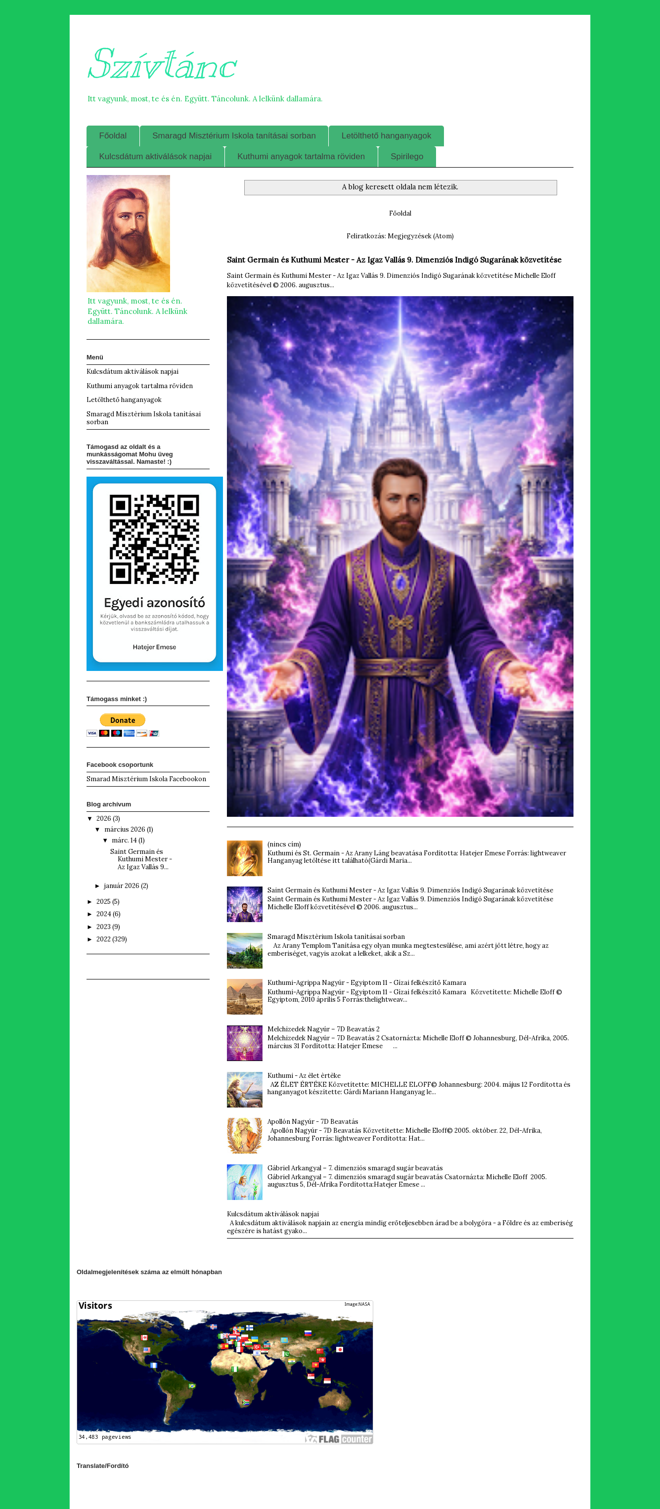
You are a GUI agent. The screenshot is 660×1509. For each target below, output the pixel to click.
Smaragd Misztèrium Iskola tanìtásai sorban (336, 936)
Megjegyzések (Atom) (421, 236)
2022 (104, 939)
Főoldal (113, 135)
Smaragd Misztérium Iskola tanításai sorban (234, 135)
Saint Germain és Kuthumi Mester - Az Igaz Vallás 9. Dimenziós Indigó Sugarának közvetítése (394, 260)
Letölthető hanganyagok (387, 135)
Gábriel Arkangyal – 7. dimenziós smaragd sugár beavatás (355, 1168)
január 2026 (122, 886)
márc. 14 (125, 840)
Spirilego (407, 156)
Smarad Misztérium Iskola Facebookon (146, 779)
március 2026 (125, 829)
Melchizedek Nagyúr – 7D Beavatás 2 (323, 1029)
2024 (104, 914)
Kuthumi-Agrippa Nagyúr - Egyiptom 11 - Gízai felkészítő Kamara (366, 982)
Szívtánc (161, 64)
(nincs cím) (284, 844)
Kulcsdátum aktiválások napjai (155, 156)
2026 (104, 818)
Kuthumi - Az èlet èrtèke (304, 1075)
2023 (104, 927)
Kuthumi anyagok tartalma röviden (301, 156)
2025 (104, 901)
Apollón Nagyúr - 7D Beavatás (312, 1121)
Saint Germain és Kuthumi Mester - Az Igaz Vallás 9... (141, 859)
